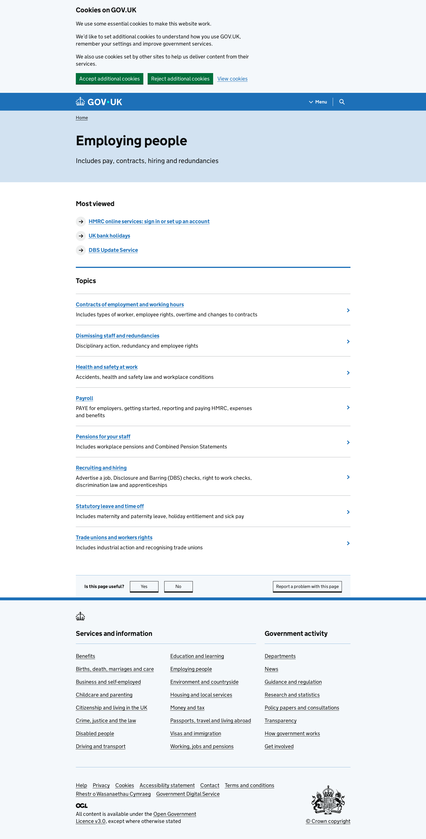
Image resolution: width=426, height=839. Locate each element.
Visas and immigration (195, 733)
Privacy (101, 785)
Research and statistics (292, 694)
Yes (149, 586)
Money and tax (187, 707)
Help (81, 785)
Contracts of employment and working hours (130, 304)
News (271, 669)
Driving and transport (101, 746)
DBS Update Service (113, 250)
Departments (280, 656)
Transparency (281, 720)
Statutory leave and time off (110, 506)
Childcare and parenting (104, 694)
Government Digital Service (188, 794)
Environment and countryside (204, 682)
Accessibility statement (167, 785)
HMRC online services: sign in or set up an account (149, 221)
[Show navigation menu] (318, 102)
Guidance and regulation (293, 682)
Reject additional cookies (180, 78)
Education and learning (197, 656)
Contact (209, 785)
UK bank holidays (109, 235)
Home (82, 117)
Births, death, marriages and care (115, 669)
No (184, 586)
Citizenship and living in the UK (111, 707)
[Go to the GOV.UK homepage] (99, 102)
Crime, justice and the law (106, 720)
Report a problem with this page (307, 586)
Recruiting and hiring (101, 467)
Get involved (279, 746)
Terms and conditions (249, 785)
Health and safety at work (107, 367)
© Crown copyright (328, 821)
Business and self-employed (108, 682)
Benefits (85, 656)
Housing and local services (201, 694)
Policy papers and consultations (302, 707)
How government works (292, 733)
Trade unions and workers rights (114, 537)
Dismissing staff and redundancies (117, 335)
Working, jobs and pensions (202, 746)
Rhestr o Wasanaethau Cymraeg (113, 794)
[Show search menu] (341, 102)
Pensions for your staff (103, 436)
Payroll (84, 398)
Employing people (191, 669)
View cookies (232, 78)
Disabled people (95, 733)
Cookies (124, 785)
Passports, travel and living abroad (210, 720)
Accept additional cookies (109, 78)
